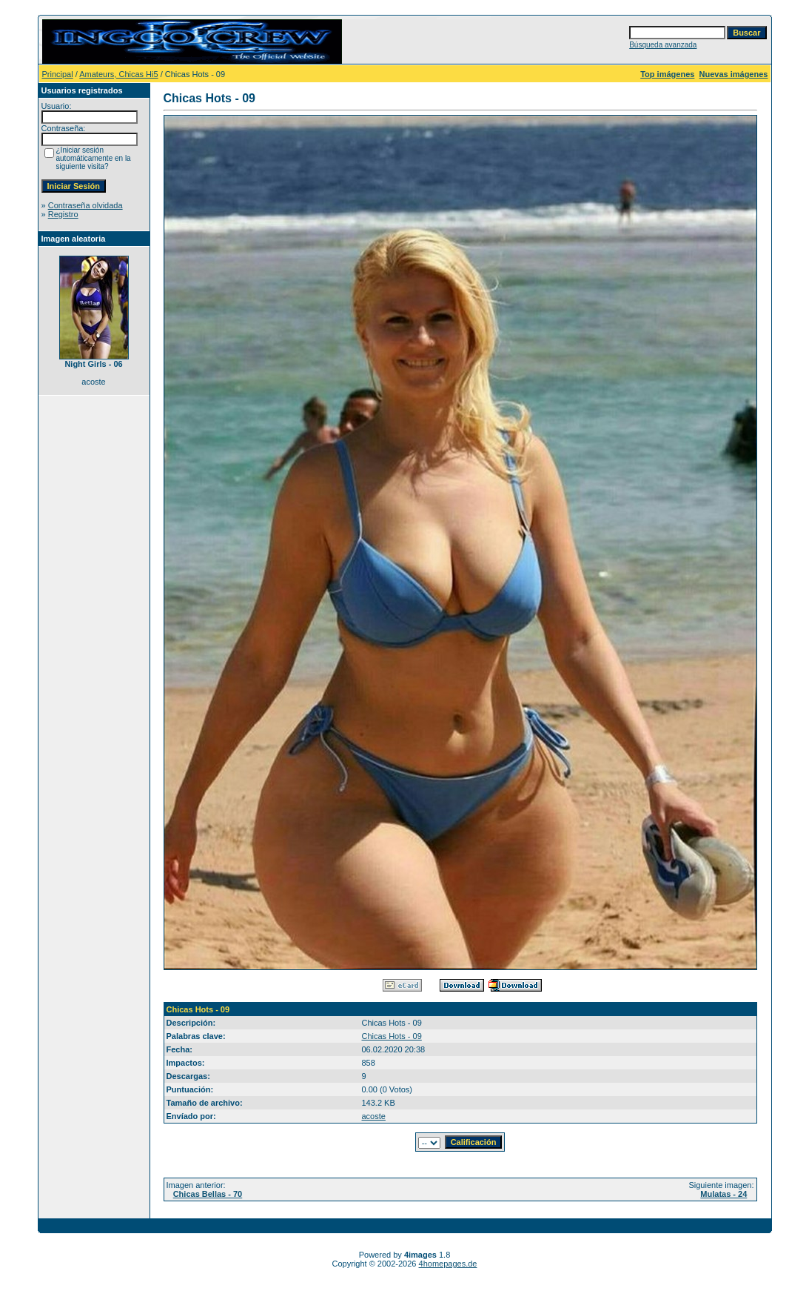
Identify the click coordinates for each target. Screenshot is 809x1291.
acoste (374, 1116)
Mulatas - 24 (723, 1193)
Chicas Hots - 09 (392, 1036)
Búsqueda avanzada (662, 45)
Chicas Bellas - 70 (208, 1193)
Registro (63, 214)
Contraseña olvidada (85, 205)
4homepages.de (448, 1263)
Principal (57, 74)
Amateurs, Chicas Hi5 (118, 74)
